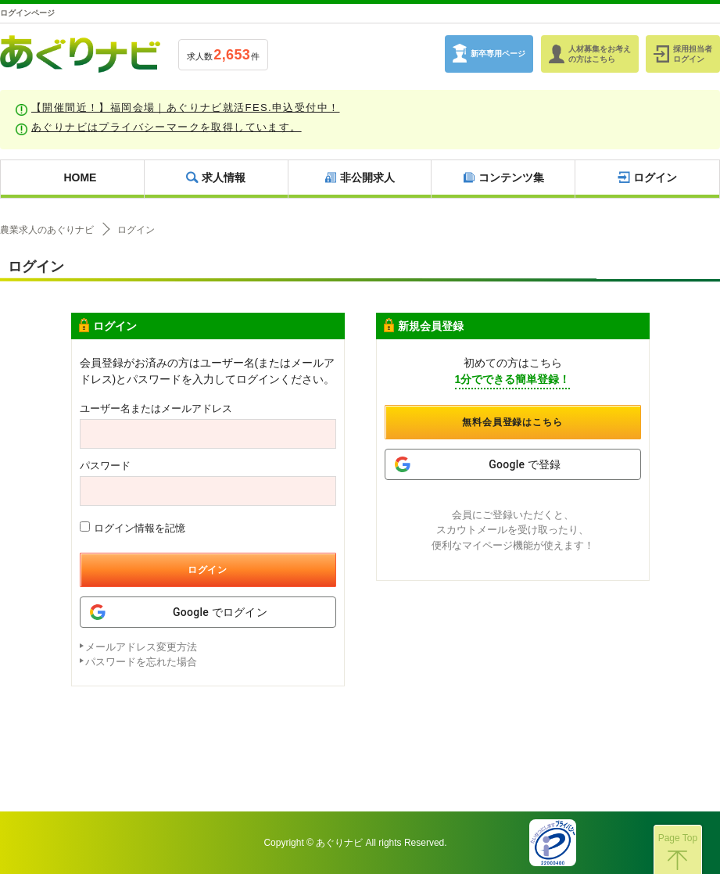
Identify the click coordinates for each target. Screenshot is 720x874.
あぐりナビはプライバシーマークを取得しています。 (166, 127)
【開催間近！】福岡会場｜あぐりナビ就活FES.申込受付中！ (185, 107)
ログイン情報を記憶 (132, 527)
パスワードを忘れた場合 (141, 662)
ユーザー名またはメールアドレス (156, 408)
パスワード (105, 465)
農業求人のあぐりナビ (47, 230)
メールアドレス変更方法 (141, 647)
